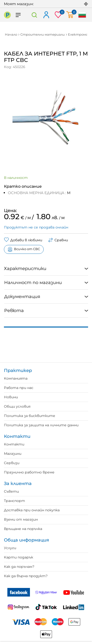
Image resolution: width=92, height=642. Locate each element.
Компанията (15, 378)
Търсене (34, 15)
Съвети (11, 491)
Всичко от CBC (24, 249)
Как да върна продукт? (26, 576)
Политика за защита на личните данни (41, 425)
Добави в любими (23, 240)
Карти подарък (18, 557)
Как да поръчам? (19, 566)
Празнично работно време (29, 472)
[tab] (46, 269)
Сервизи (11, 463)
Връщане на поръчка (23, 529)
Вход (46, 15)
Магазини (12, 453)
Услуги (10, 548)
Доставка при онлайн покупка (32, 510)
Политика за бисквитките (29, 416)
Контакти (14, 444)
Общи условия (17, 406)
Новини (11, 397)
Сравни (58, 240)
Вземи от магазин (21, 519)
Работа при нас (18, 387)
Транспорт (14, 501)
